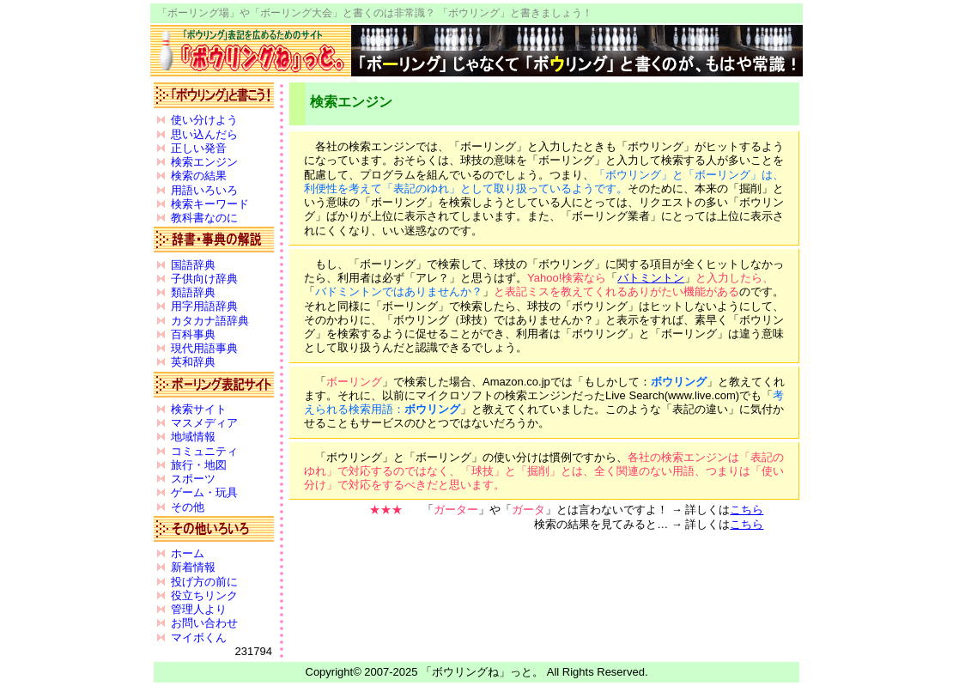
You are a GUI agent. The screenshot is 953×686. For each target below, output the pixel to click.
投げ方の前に (204, 581)
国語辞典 (193, 264)
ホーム (187, 553)
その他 (187, 507)
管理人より (199, 609)
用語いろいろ (204, 190)
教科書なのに (204, 217)
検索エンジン (204, 161)
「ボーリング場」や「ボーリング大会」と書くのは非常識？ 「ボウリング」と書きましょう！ (374, 13)
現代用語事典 (204, 348)
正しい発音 (199, 148)
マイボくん (199, 637)
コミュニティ (204, 451)
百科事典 (193, 334)
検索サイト (199, 409)
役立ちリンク (204, 595)
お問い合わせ (204, 622)
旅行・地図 (199, 464)
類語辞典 (193, 292)
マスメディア (204, 422)
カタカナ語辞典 (210, 320)
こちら (746, 509)
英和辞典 (193, 361)
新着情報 (193, 567)
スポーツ (193, 478)
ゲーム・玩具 (204, 492)
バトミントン (650, 277)
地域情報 (193, 436)
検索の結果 (199, 175)
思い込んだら (204, 134)
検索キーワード (210, 203)
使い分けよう (204, 119)
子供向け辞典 (204, 278)
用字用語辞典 (204, 306)
